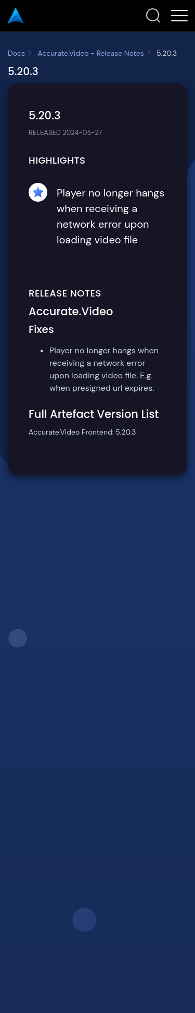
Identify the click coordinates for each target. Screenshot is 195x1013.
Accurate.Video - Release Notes (90, 53)
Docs (16, 53)
